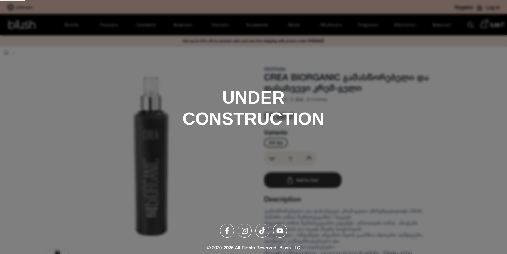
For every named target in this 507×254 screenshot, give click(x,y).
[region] (253, 127)
